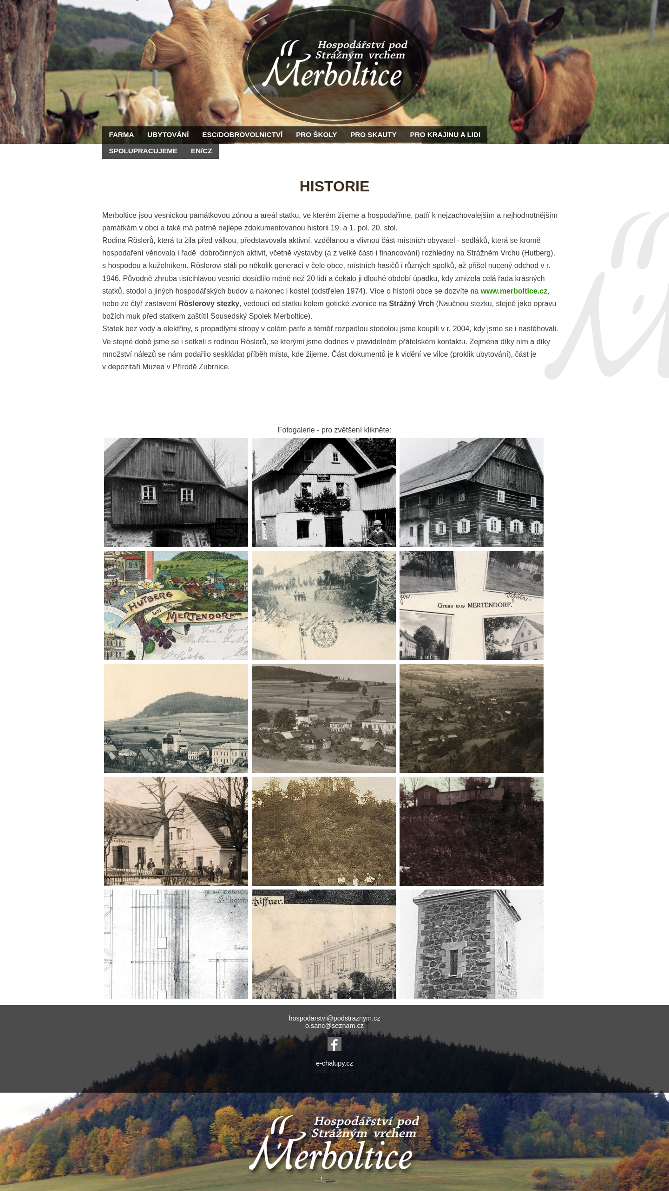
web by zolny (334, 1070)
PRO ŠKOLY (316, 134)
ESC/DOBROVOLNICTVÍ (242, 134)
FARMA (121, 134)
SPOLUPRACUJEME (143, 151)
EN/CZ (201, 151)
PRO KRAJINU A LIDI (445, 134)
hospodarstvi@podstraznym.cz (334, 1018)
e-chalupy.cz (334, 1063)
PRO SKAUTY (373, 134)
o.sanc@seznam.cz (334, 1025)
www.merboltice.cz (514, 291)
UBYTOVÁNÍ (168, 134)
